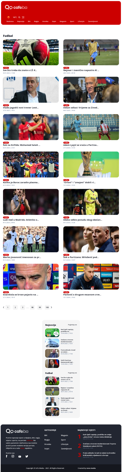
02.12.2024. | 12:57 (69, 260)
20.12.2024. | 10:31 (9, 185)
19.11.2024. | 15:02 (69, 297)
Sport (72, 21)
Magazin (63, 21)
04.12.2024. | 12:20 (69, 223)
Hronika (45, 21)
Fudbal (6, 68)
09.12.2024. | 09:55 (9, 223)
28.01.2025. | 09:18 (69, 73)
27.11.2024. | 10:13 (9, 297)
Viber (22, 448)
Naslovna (10, 21)
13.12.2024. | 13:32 (69, 185)
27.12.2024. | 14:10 (69, 148)
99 (40, 307)
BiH (29, 21)
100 (47, 307)
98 (32, 307)
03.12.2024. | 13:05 (9, 260)
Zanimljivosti (93, 21)
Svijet (54, 21)
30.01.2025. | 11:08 (9, 73)
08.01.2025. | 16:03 (69, 110)
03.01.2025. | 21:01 (9, 148)
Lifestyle (81, 21)
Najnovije (20, 21)
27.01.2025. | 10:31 (9, 110)
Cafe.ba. (30, 440)
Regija (36, 21)
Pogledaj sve (72, 325)
